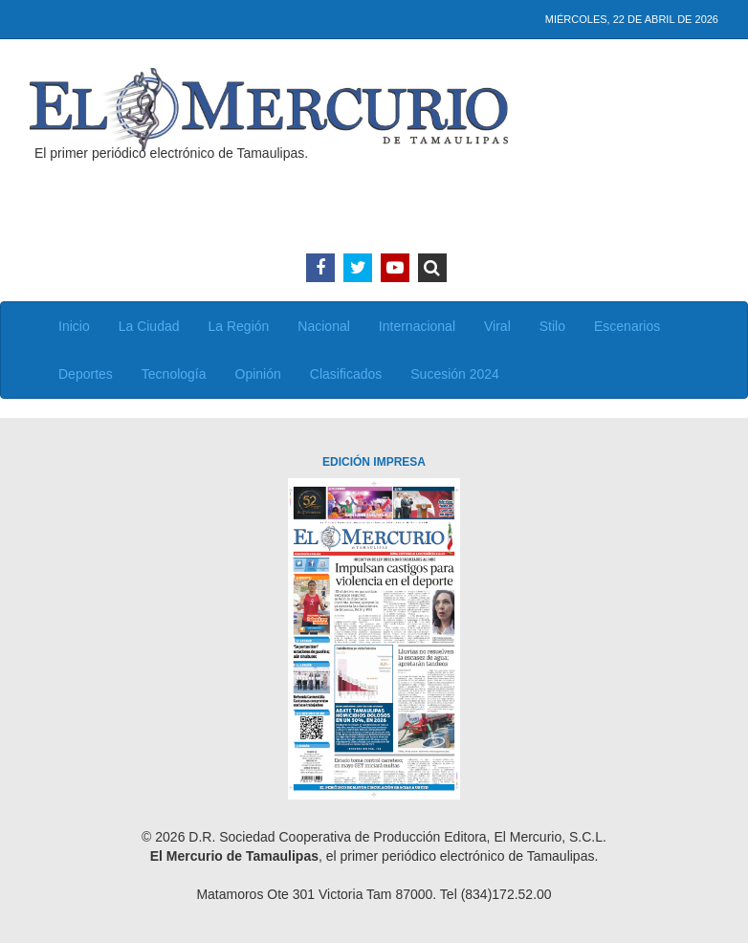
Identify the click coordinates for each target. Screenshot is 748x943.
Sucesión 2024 (454, 374)
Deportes (85, 374)
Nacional (323, 326)
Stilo (552, 326)
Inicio (74, 326)
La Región (239, 326)
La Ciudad (149, 326)
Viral (497, 326)
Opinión (258, 374)
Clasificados (346, 374)
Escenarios (627, 326)
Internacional (417, 326)
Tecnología (174, 374)
